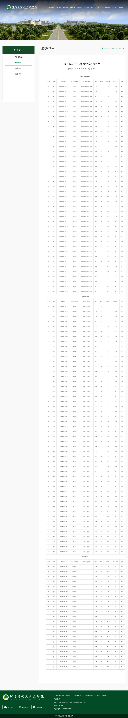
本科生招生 (18, 57)
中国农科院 (77, 695)
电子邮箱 (23, 707)
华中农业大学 (101, 695)
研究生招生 (18, 62)
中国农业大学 (89, 695)
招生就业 (111, 48)
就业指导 (18, 74)
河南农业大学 (66, 695)
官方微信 (8, 707)
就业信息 (18, 68)
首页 (105, 48)
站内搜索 (37, 707)
